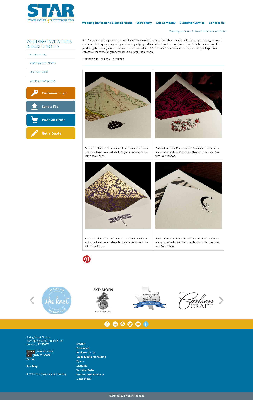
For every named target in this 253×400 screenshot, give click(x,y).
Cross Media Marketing (91, 356)
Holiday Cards (39, 72)
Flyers (80, 361)
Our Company (165, 23)
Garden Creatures (97, 235)
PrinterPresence (134, 396)
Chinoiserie (163, 144)
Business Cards (86, 352)
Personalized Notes (43, 63)
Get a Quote (51, 133)
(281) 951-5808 (44, 351)
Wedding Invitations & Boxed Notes (107, 23)
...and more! (83, 378)
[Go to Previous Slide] (32, 300)
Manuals (81, 365)
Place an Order (53, 120)
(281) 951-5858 (41, 355)
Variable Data (85, 370)
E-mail (30, 359)
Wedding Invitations (43, 81)
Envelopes (82, 348)
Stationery (144, 23)
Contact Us (217, 23)
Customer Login (54, 93)
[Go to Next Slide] (221, 300)
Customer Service (192, 23)
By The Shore (94, 144)
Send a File (50, 106)
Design (80, 343)
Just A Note (163, 235)
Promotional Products (90, 374)
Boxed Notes (219, 31)
